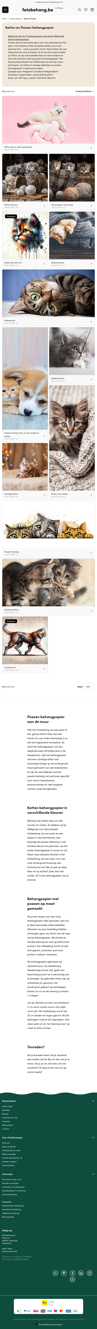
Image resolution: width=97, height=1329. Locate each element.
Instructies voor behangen (13, 1187)
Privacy (81, 1319)
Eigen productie (9, 1146)
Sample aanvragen (10, 1183)
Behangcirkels (8, 1217)
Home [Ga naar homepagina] (4, 19)
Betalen (5, 1114)
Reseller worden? (9, 1161)
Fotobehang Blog (9, 1194)
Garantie (6, 1121)
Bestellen (6, 1110)
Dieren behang (15, 19)
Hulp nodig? (7, 1106)
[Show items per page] (89, 687)
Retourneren (7, 1125)
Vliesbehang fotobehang (12, 1205)
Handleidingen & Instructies (14, 1190)
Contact (5, 1129)
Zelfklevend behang (10, 1213)
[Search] (79, 9)
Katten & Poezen (30, 19)
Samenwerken (8, 1165)
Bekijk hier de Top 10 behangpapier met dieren (30, 36)
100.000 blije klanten (10, 1158)
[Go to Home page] (42, 9)
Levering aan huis (9, 1117)
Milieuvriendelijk (9, 1154)
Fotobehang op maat (11, 1150)
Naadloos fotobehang (11, 1209)
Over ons (6, 1143)
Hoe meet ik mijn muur (11, 1179)
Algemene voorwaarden (69, 1319)
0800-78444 (7, 1248)
